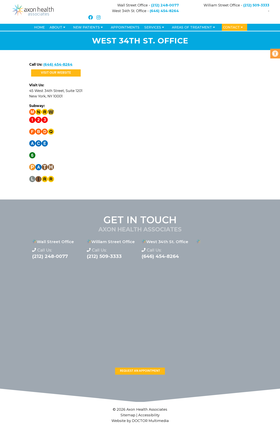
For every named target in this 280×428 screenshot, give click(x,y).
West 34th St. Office (167, 241)
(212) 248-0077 (165, 5)
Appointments (125, 27)
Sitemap (128, 415)
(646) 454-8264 (164, 11)
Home (39, 27)
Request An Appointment (140, 371)
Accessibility (149, 415)
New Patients (86, 27)
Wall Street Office (55, 241)
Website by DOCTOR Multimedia (140, 421)
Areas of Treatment (192, 27)
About (56, 27)
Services (152, 27)
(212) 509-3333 (256, 5)
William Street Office (113, 241)
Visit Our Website (56, 73)
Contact (231, 27)
